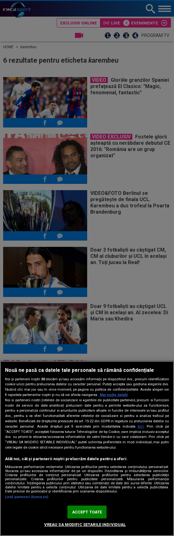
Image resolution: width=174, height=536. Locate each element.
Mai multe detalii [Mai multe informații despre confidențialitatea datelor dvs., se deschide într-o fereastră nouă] (114, 395)
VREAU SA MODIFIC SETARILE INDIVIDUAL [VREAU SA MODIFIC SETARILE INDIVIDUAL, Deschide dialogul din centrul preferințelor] (85, 524)
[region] (87, 448)
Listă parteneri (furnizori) (26, 497)
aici (140, 426)
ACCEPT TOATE (87, 512)
